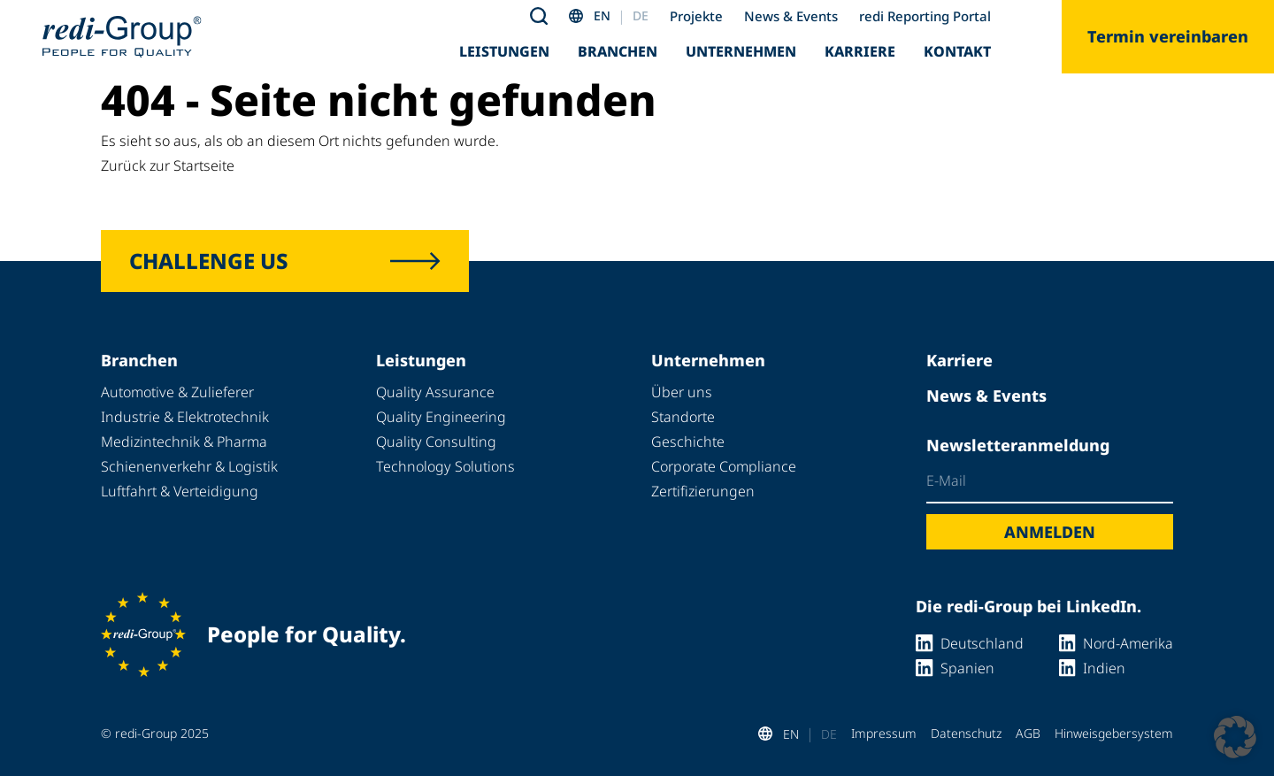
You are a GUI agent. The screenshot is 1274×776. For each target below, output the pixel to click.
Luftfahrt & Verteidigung (179, 491)
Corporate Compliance (723, 466)
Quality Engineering (441, 416)
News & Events (791, 16)
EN (602, 15)
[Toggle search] (539, 16)
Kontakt (957, 51)
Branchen (617, 51)
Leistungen (504, 51)
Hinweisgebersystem (1114, 733)
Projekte (696, 16)
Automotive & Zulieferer (177, 392)
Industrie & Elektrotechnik (185, 416)
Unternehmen (741, 51)
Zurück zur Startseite (167, 165)
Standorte (683, 416)
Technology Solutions (445, 466)
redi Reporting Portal (925, 16)
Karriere (860, 51)
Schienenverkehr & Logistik (189, 466)
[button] (1235, 737)
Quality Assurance (435, 392)
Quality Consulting (436, 441)
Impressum (884, 733)
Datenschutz (966, 733)
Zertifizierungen (703, 491)
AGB (1028, 733)
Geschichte (688, 441)
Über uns (681, 392)
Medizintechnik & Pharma (184, 441)
